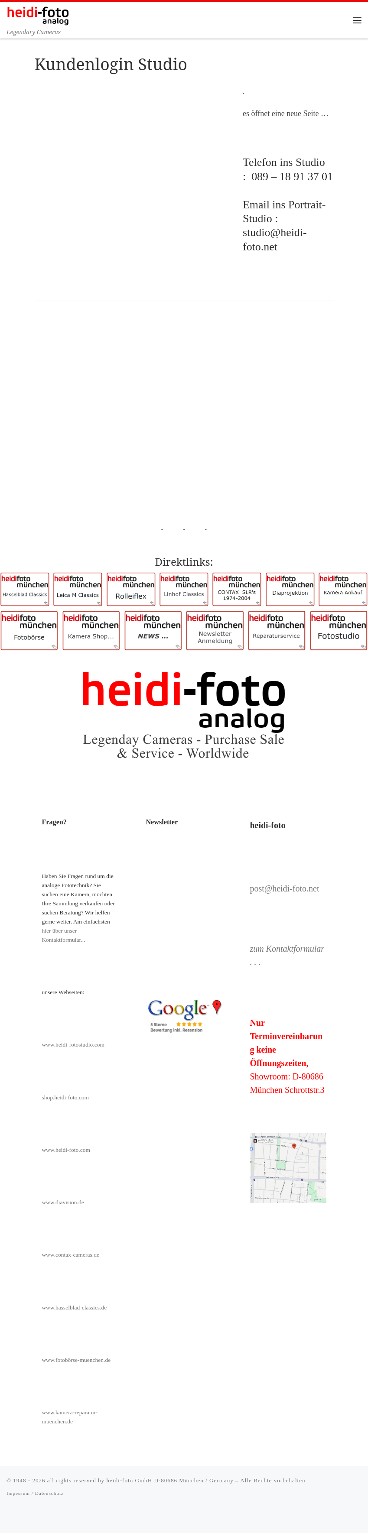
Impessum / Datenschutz (35, 1493)
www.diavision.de (63, 1202)
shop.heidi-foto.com (65, 1097)
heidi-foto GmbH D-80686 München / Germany (169, 1481)
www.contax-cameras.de (70, 1255)
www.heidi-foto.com (66, 1150)
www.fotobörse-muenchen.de (76, 1360)
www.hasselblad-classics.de (74, 1307)
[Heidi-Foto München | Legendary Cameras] (38, 15)
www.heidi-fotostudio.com (73, 1044)
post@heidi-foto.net (284, 888)
